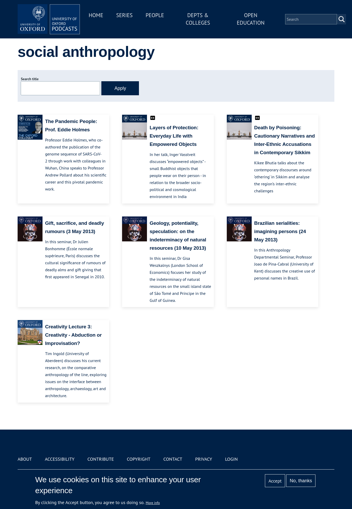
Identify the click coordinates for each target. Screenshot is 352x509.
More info (153, 502)
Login (231, 459)
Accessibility (59, 459)
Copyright (138, 459)
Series (124, 15)
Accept (275, 481)
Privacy (203, 459)
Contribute (100, 459)
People (155, 15)
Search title (29, 79)
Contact (172, 459)
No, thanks (301, 480)
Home (96, 15)
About (25, 459)
